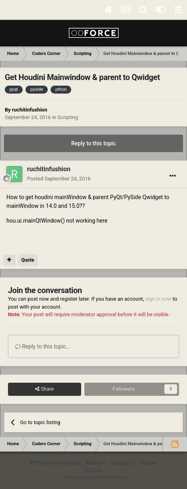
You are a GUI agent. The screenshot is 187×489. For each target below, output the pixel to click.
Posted (59, 179)
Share (44, 389)
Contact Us (122, 463)
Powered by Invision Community (94, 477)
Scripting (68, 117)
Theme (95, 463)
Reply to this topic (93, 143)
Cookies (148, 463)
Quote (27, 260)
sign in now (158, 299)
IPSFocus (70, 463)
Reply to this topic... (42, 346)
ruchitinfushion (29, 110)
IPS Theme (41, 463)
